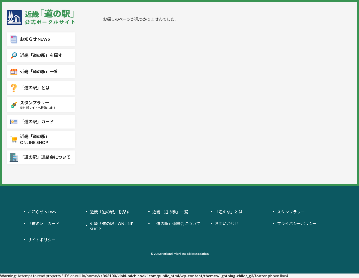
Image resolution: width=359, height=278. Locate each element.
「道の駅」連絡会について (176, 223)
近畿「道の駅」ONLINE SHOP (111, 226)
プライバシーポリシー (297, 223)
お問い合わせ (227, 223)
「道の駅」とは (229, 211)
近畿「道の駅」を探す (110, 211)
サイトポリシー (42, 239)
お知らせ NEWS (42, 211)
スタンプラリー (291, 211)
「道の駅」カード (44, 223)
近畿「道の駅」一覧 (170, 211)
